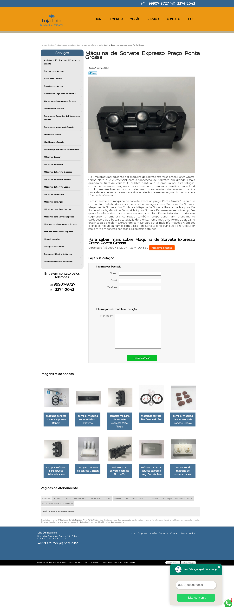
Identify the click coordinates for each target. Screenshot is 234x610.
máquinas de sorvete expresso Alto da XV (155, 467)
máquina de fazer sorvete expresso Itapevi (57, 419)
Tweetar (92, 73)
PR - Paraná (152, 543)
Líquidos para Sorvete (54, 142)
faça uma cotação (162, 247)
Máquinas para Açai (53, 202)
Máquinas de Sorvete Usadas (57, 187)
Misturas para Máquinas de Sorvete (60, 224)
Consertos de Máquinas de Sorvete (60, 101)
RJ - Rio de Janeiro (183, 543)
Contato (173, 19)
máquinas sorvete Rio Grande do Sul (156, 417)
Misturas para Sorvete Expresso (58, 231)
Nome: (135, 274)
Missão (135, 19)
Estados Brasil (80, 543)
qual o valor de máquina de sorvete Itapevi (89, 515)
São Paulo (68, 548)
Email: (136, 281)
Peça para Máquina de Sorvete (58, 254)
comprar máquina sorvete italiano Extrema (90, 419)
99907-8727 (159, 3)
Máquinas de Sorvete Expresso (58, 172)
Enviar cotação (141, 358)
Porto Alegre (166, 543)
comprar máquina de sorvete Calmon (123, 465)
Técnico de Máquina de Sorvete (58, 261)
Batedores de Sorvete (54, 86)
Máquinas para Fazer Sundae (58, 209)
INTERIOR (119, 543)
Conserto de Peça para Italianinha (60, 93)
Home (99, 19)
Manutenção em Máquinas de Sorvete (62, 149)
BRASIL (57, 543)
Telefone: (134, 288)
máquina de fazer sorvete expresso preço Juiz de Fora (56, 515)
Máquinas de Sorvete (54, 164)
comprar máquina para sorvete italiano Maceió (89, 467)
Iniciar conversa (196, 597)
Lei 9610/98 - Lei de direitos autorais (109, 567)
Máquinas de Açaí (52, 157)
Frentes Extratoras (53, 134)
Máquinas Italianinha (54, 194)
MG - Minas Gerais (134, 543)
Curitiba (67, 543)
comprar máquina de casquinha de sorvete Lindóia (57, 467)
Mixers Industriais (52, 239)
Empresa (116, 19)
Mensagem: (130, 331)
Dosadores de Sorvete (54, 108)
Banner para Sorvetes (54, 71)
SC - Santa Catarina (51, 548)
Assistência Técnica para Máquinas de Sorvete (62, 62)
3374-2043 (186, 3)
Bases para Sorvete (53, 78)
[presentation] (116, 299)
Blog (191, 19)
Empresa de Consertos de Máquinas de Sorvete (62, 118)
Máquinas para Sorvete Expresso (59, 217)
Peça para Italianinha (54, 246)
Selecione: (46, 543)
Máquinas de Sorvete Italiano (57, 179)
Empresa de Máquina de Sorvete (59, 127)
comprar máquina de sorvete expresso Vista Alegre (122, 419)
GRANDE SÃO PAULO (100, 543)
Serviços (153, 19)
